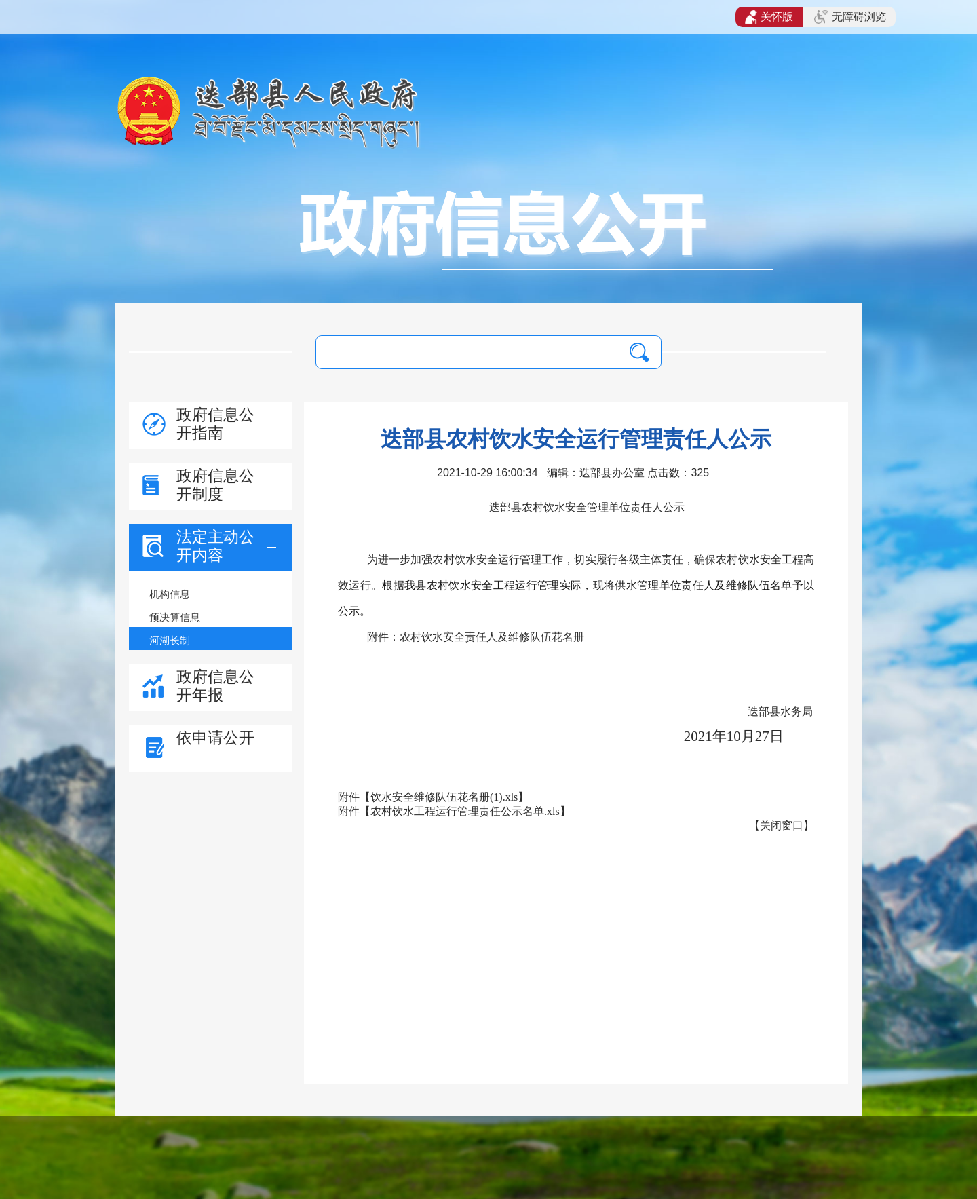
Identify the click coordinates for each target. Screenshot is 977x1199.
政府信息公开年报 (215, 686)
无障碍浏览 (850, 17)
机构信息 (169, 594)
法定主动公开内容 (215, 546)
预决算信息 (174, 617)
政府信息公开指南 (215, 424)
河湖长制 (169, 640)
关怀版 (769, 17)
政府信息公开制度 (215, 485)
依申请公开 (215, 737)
